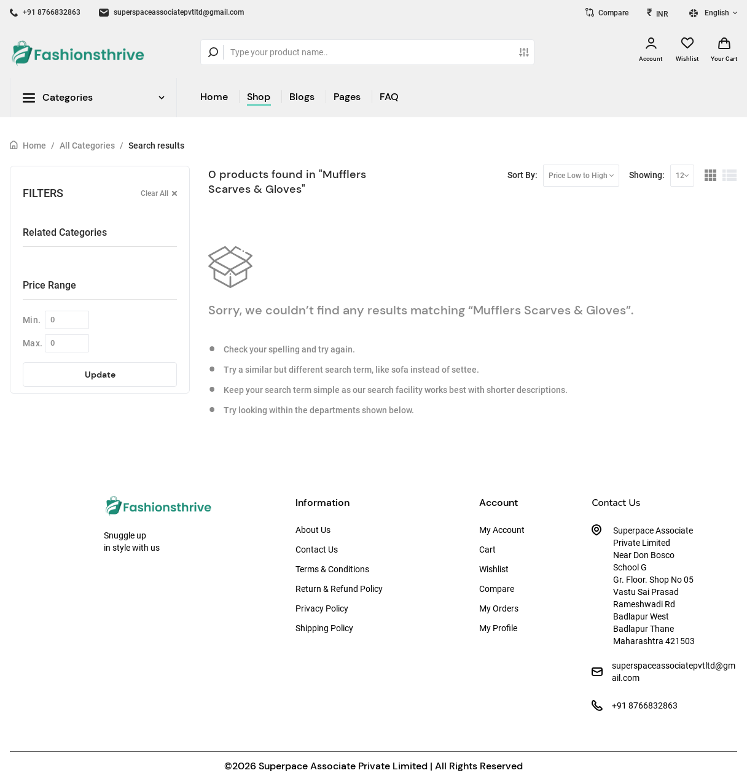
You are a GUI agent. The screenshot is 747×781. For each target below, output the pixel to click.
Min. (32, 320)
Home (214, 96)
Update (100, 374)
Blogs (302, 96)
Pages (347, 96)
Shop (258, 96)
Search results (156, 145)
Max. (32, 343)
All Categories (87, 145)
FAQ (389, 96)
